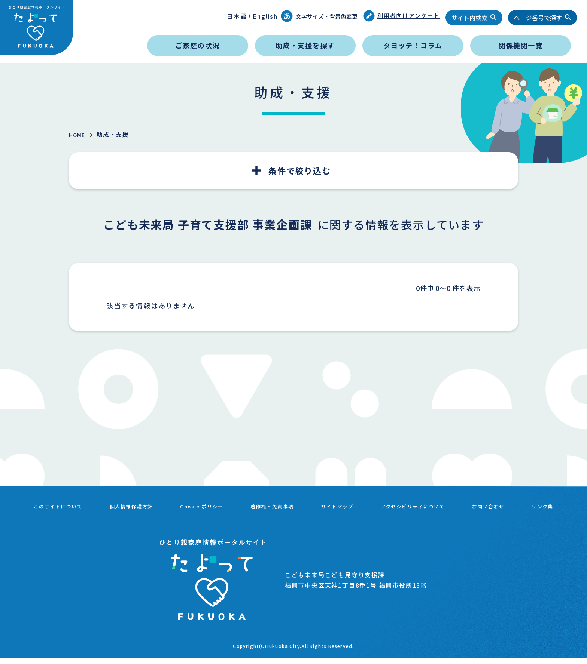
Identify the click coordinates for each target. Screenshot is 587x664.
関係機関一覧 (520, 45)
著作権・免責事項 (296, 504)
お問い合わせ (535, 504)
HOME (78, 134)
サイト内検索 (469, 17)
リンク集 (293, 513)
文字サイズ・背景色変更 (319, 16)
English (265, 16)
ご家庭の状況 (197, 45)
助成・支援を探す (305, 45)
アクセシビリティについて (452, 504)
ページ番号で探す (538, 17)
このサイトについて (61, 504)
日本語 (237, 16)
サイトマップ (368, 504)
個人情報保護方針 (142, 504)
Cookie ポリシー (219, 504)
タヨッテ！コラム (412, 45)
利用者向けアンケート (401, 16)
